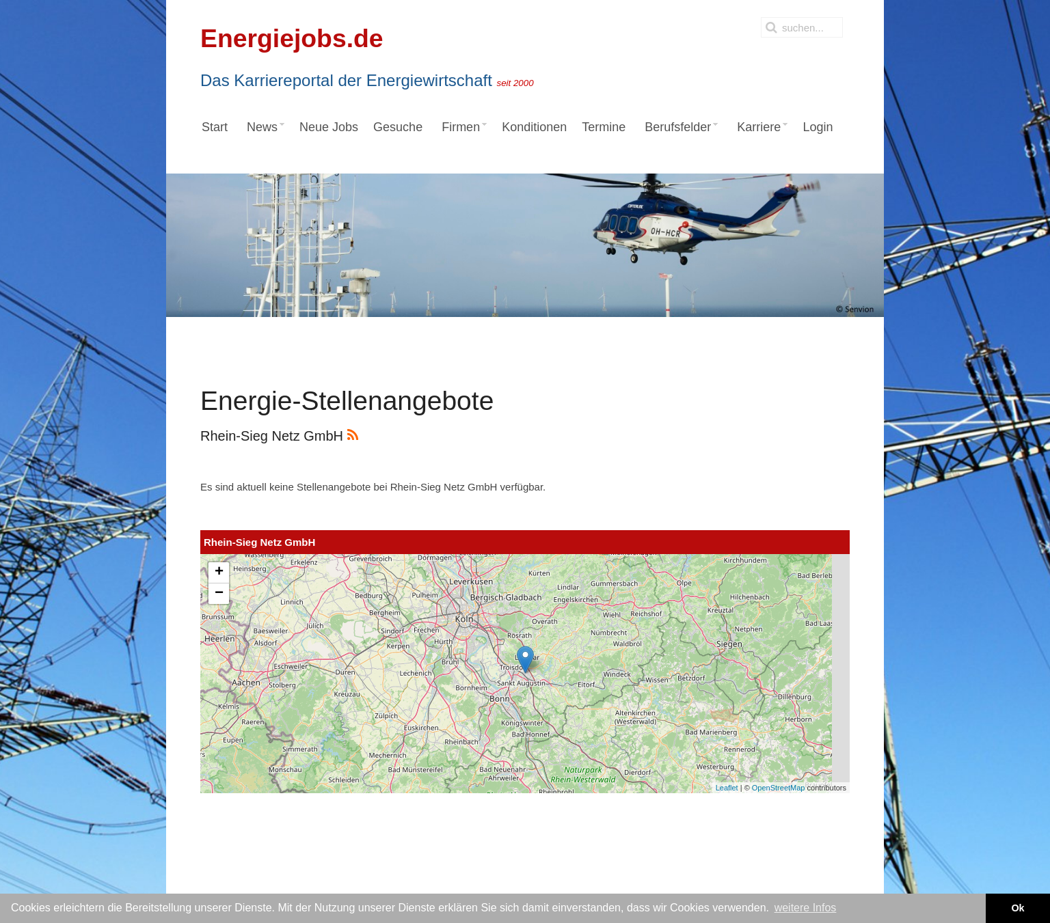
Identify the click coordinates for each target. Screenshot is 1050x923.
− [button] (219, 593)
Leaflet (727, 788)
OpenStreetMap (778, 788)
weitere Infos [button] (806, 907)
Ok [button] (1017, 908)
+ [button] (219, 572)
